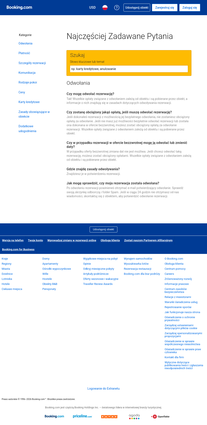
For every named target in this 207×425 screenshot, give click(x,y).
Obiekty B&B (49, 284)
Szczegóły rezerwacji (32, 63)
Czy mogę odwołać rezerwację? (90, 94)
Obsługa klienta (110, 240)
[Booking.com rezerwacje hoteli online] (19, 7)
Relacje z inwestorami (178, 297)
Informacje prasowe (177, 284)
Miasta (6, 268)
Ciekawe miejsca (12, 289)
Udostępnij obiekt (103, 229)
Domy (46, 258)
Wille (45, 273)
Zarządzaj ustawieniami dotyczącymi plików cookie (181, 327)
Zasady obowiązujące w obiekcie (34, 114)
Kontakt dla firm (174, 357)
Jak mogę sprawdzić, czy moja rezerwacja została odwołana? (112, 183)
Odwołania (25, 43)
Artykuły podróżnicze (96, 273)
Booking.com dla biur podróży (142, 273)
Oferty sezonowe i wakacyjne (100, 278)
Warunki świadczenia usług (181, 302)
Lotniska (7, 278)
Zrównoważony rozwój (178, 278)
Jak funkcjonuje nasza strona (182, 312)
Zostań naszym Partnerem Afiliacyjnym (148, 240)
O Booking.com (174, 258)
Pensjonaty (49, 289)
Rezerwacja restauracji (137, 268)
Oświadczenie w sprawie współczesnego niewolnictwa (182, 343)
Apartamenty (50, 263)
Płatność (24, 53)
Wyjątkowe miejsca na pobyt (100, 258)
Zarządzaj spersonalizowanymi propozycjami (183, 335)
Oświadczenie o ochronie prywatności (180, 319)
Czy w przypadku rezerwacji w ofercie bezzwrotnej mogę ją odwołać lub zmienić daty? (126, 145)
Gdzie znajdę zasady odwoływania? (93, 169)
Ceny (22, 92)
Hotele (6, 284)
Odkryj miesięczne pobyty (98, 268)
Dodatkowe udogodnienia (27, 129)
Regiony (6, 263)
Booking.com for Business (18, 249)
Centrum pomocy (175, 268)
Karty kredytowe (29, 102)
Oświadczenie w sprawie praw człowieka (183, 351)
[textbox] (129, 68)
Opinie (87, 263)
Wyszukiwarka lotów (136, 263)
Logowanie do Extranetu (103, 388)
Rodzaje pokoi (28, 82)
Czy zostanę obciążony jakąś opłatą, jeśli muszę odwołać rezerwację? (119, 112)
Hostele (47, 278)
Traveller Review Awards (98, 284)
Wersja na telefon (13, 240)
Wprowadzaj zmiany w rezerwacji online (71, 240)
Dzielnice (7, 273)
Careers (169, 273)
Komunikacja (27, 72)
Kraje (5, 258)
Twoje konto (35, 240)
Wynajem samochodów (138, 258)
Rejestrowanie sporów (178, 307)
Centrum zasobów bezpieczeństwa (176, 290)
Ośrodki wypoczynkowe (56, 268)
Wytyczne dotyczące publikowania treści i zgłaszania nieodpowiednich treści (184, 365)
